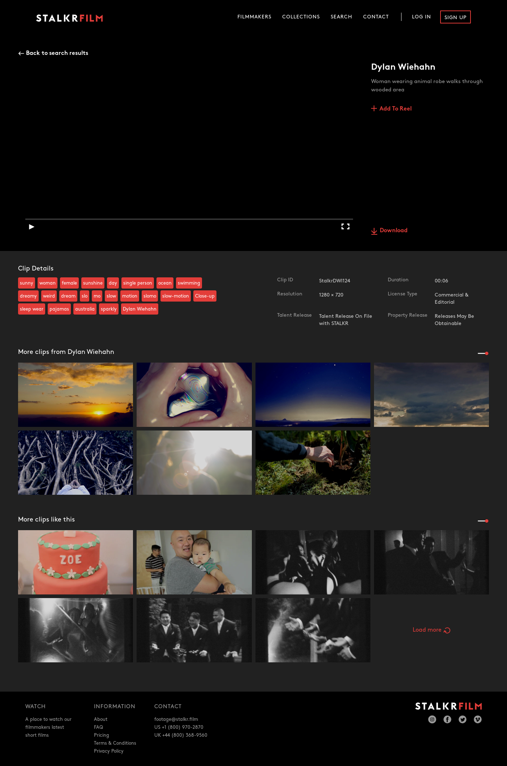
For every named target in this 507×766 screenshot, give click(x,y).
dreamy (28, 296)
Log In (421, 16)
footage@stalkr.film (176, 719)
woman (47, 283)
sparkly (109, 309)
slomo (149, 296)
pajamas (59, 309)
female (69, 283)
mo (97, 296)
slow (111, 296)
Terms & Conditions (115, 743)
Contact (376, 16)
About (100, 719)
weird (49, 296)
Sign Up (455, 17)
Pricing (101, 735)
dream (68, 296)
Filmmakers (254, 16)
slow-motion (175, 296)
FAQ (98, 727)
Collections (301, 16)
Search (341, 16)
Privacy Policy (109, 751)
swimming (189, 283)
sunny (26, 283)
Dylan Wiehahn (139, 309)
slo (84, 296)
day (113, 283)
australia (85, 309)
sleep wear (31, 309)
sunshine (93, 283)
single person (137, 283)
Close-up (205, 296)
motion (129, 296)
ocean (165, 283)
